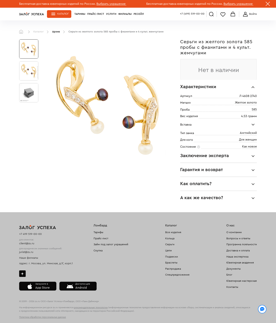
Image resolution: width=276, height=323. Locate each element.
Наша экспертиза (237, 256)
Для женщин (248, 139)
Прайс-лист (95, 14)
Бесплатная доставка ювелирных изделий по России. (57, 3)
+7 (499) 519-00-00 (192, 13)
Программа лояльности (241, 244)
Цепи (168, 250)
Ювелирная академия (240, 262)
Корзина (233, 14)
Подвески (171, 256)
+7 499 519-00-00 (30, 234)
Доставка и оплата (238, 250)
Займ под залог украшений (111, 244)
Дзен (22, 273)
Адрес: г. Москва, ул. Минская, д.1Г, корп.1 (46, 263)
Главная (22, 32)
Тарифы (79, 14)
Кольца (169, 238)
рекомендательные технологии (91, 307)
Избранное (223, 14)
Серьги (169, 244)
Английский (248, 132)
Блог (229, 274)
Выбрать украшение (111, 3)
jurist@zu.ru (26, 252)
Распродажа (173, 269)
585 (254, 109)
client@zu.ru (26, 243)
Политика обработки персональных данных (42, 317)
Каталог (63, 13)
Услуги (111, 14)
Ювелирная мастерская (241, 281)
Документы (233, 269)
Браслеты (171, 262)
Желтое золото (246, 102)
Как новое (249, 146)
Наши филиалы (28, 258)
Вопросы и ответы (238, 238)
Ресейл (139, 14)
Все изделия (173, 232)
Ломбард (100, 225)
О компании (234, 232)
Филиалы (125, 14)
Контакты (232, 287)
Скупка (98, 250)
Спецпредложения (177, 274)
